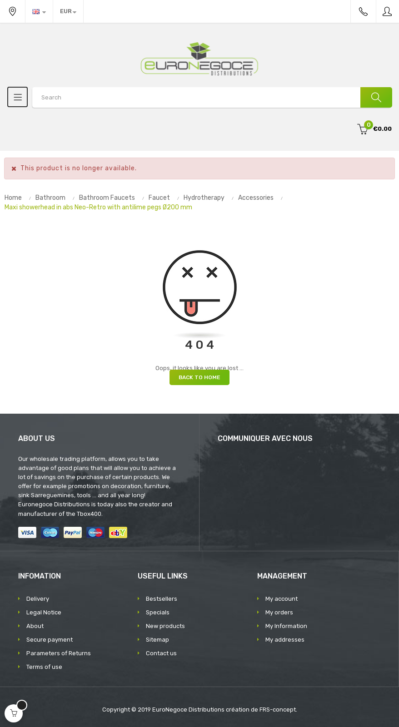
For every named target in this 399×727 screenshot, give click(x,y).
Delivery (37, 598)
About (35, 626)
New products (165, 626)
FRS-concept (277, 709)
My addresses (284, 639)
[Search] (376, 97)
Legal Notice (43, 612)
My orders (279, 612)
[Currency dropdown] (68, 11)
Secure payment (49, 639)
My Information (286, 626)
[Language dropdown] (39, 11)
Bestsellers (161, 598)
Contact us (161, 653)
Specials (158, 612)
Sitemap (157, 639)
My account (281, 598)
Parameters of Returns (58, 653)
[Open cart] (14, 713)
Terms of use (44, 666)
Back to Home (199, 377)
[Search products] (212, 97)
